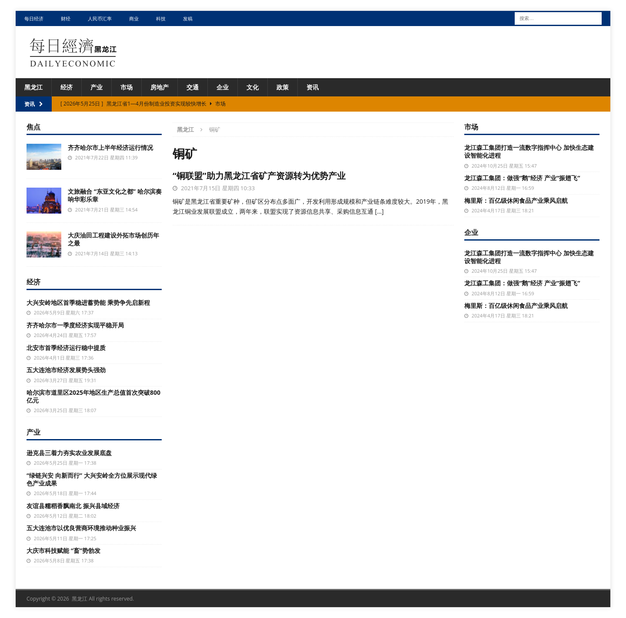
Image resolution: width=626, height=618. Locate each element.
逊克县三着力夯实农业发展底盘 (69, 453)
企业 (222, 87)
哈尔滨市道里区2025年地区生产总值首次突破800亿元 (93, 396)
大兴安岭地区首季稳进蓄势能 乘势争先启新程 (88, 302)
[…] (379, 211)
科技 (161, 18)
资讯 (312, 87)
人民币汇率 (100, 18)
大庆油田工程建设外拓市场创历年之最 (113, 239)
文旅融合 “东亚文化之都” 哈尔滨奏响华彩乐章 (115, 195)
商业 (134, 18)
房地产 (159, 87)
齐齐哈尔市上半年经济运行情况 (110, 147)
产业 (96, 87)
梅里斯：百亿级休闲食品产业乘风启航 (516, 200)
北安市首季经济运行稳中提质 (66, 348)
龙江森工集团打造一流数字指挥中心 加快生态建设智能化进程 (529, 151)
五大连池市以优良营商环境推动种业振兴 (81, 528)
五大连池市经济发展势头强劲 (66, 370)
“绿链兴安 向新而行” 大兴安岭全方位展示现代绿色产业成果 (92, 479)
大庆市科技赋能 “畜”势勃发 (63, 550)
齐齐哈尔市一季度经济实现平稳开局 (75, 325)
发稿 (188, 18)
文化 (252, 87)
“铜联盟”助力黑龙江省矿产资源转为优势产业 (259, 176)
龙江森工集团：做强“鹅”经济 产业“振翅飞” (522, 178)
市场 (126, 87)
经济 (66, 87)
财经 (65, 18)
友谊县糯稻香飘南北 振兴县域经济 (73, 506)
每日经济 (33, 18)
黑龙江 (33, 87)
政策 (282, 87)
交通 (192, 87)
